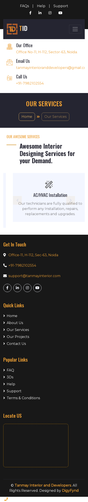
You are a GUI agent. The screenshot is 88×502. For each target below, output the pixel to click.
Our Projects (16, 337)
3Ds (8, 377)
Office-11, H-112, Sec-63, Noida (33, 255)
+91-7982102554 (22, 265)
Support (60, 6)
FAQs (24, 6)
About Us (13, 323)
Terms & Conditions (21, 398)
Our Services (16, 330)
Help (41, 6)
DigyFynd (70, 491)
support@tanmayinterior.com (34, 276)
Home (27, 117)
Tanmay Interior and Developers (43, 485)
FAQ (8, 370)
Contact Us (14, 344)
